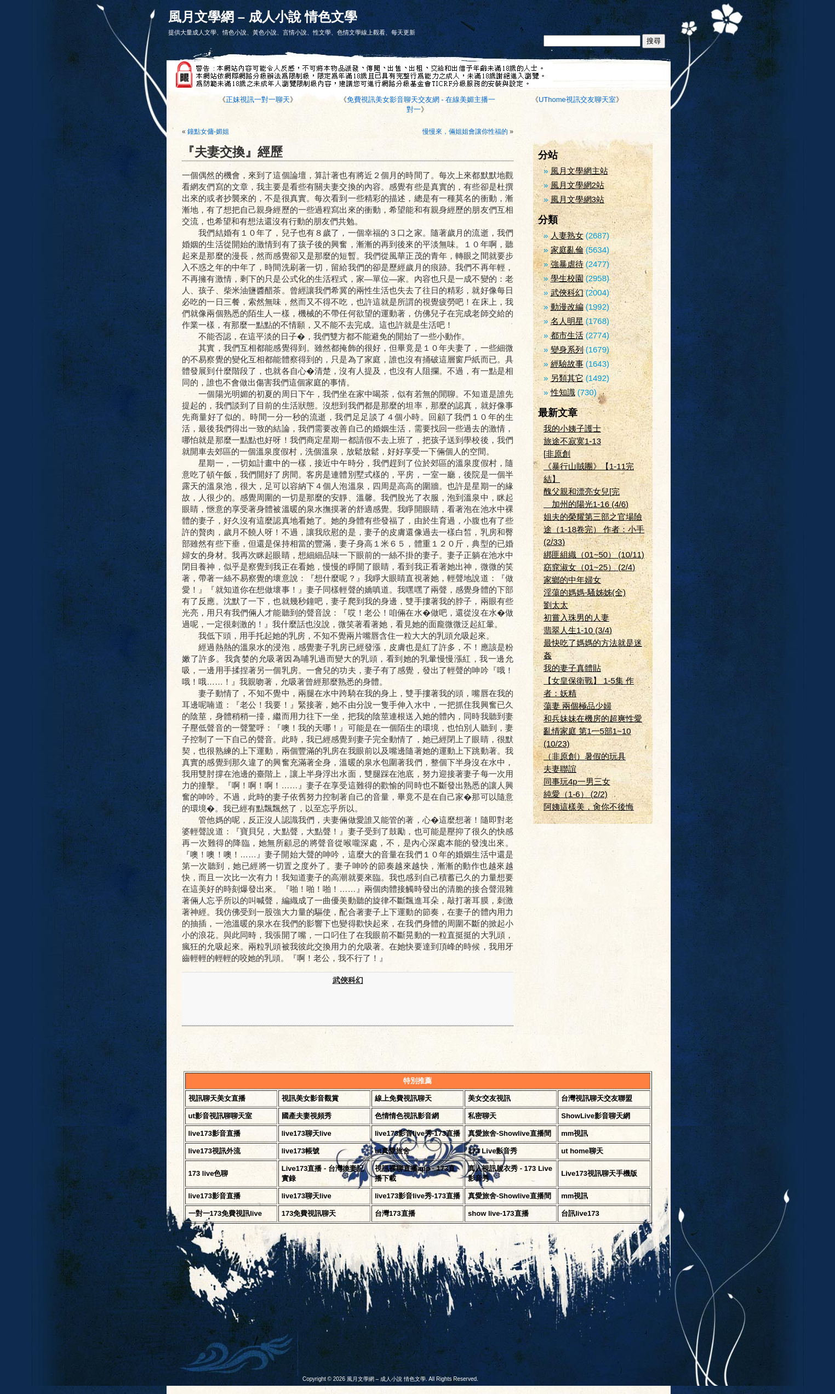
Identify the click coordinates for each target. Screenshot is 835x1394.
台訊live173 (580, 1213)
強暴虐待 (567, 264)
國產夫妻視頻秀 (306, 1116)
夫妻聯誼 (560, 768)
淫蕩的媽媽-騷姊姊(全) (585, 592)
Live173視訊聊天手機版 (599, 1173)
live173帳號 (300, 1151)
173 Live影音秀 (492, 1151)
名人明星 (567, 321)
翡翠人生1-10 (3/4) (578, 630)
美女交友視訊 (489, 1098)
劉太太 (556, 605)
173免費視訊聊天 (309, 1213)
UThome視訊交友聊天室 (577, 99)
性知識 (563, 392)
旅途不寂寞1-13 (572, 441)
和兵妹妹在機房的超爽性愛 (593, 718)
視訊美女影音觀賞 (310, 1098)
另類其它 (567, 378)
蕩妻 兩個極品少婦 (577, 705)
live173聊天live (306, 1133)
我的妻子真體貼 (572, 668)
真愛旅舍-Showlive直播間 (509, 1133)
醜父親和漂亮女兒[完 (582, 491)
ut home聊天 (582, 1151)
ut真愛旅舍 (392, 1151)
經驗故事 (567, 363)
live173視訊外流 (214, 1151)
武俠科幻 (348, 980)
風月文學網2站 (577, 185)
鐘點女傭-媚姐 (208, 131)
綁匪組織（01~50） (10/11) (594, 554)
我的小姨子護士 (572, 428)
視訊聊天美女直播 (216, 1098)
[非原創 (557, 453)
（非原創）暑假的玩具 (585, 756)
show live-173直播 (498, 1213)
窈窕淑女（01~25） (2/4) (589, 567)
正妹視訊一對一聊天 (258, 99)
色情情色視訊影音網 (407, 1116)
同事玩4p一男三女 (577, 781)
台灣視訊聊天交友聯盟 (596, 1098)
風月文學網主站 (579, 170)
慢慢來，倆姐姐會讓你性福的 (465, 131)
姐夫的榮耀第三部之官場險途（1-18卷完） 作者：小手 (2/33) (594, 529)
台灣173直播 (395, 1213)
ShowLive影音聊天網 (595, 1116)
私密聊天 (482, 1116)
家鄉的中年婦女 (572, 579)
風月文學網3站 (577, 199)
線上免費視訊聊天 (403, 1098)
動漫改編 (567, 306)
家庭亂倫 (567, 249)
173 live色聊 (208, 1173)
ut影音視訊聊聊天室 (220, 1116)
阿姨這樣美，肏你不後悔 (589, 806)
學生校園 (567, 278)
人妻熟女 (567, 235)
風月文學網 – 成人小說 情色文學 (262, 16)
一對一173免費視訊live (225, 1213)
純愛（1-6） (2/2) (576, 794)
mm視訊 (574, 1133)
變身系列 (567, 349)
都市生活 (567, 335)
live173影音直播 (214, 1133)
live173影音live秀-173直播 (417, 1133)
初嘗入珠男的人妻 (576, 617)
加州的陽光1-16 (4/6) (586, 504)
